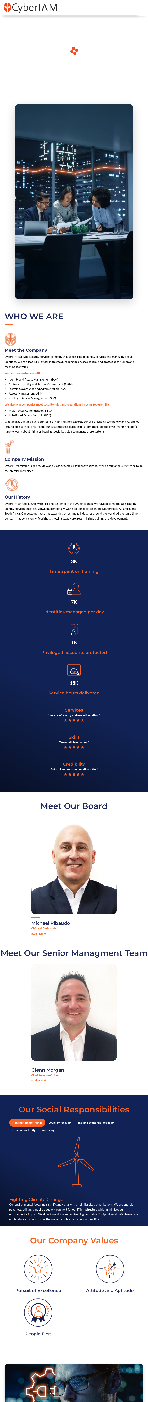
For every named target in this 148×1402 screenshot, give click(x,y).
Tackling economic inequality (96, 1122)
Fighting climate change (27, 1122)
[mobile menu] (134, 7)
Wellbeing (48, 1130)
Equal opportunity (23, 1130)
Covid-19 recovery (60, 1122)
